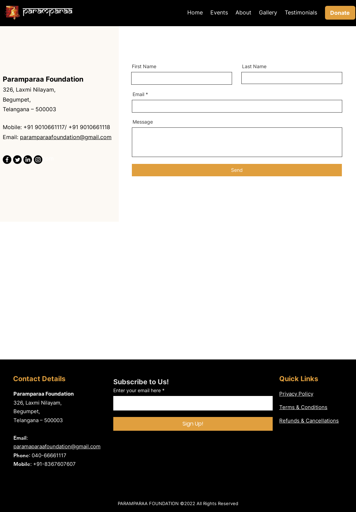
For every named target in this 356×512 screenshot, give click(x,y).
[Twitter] (17, 159)
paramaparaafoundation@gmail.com (57, 446)
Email (138, 94)
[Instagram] (38, 159)
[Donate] (340, 13)
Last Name (254, 66)
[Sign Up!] (193, 424)
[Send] (237, 170)
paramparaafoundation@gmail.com (66, 137)
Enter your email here (137, 390)
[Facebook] (7, 159)
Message (143, 121)
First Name (144, 66)
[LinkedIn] (27, 159)
